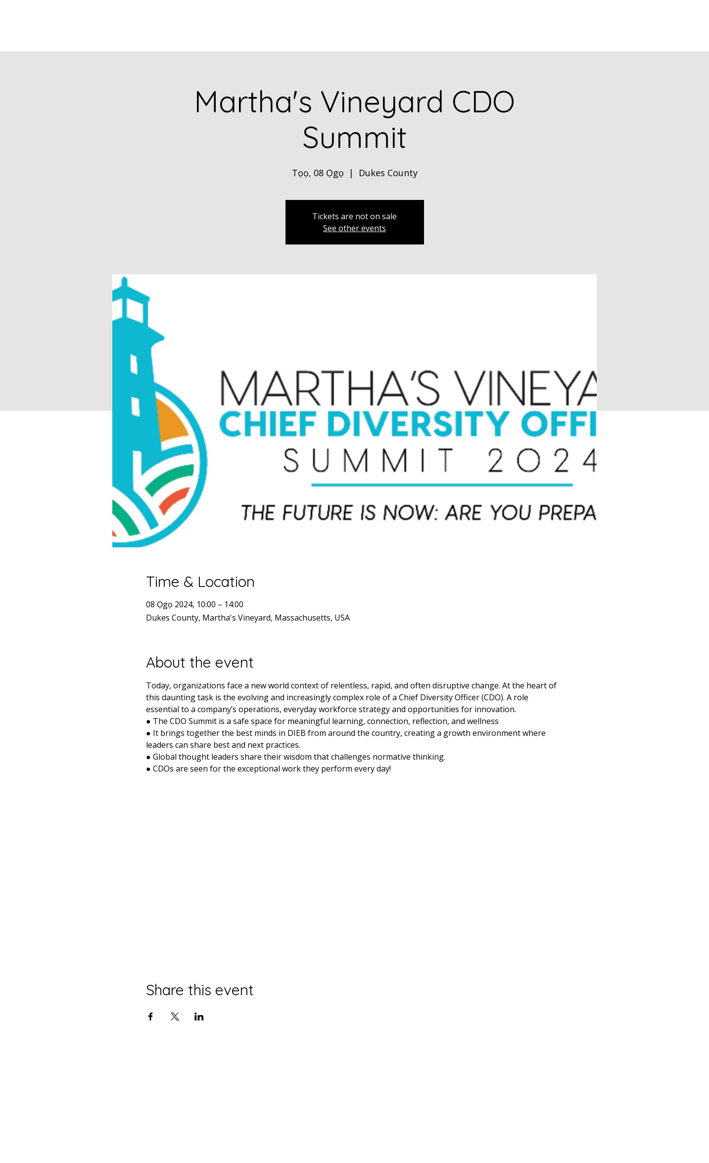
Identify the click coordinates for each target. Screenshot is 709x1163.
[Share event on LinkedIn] (199, 1016)
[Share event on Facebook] (150, 1016)
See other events (354, 228)
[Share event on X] (175, 1016)
